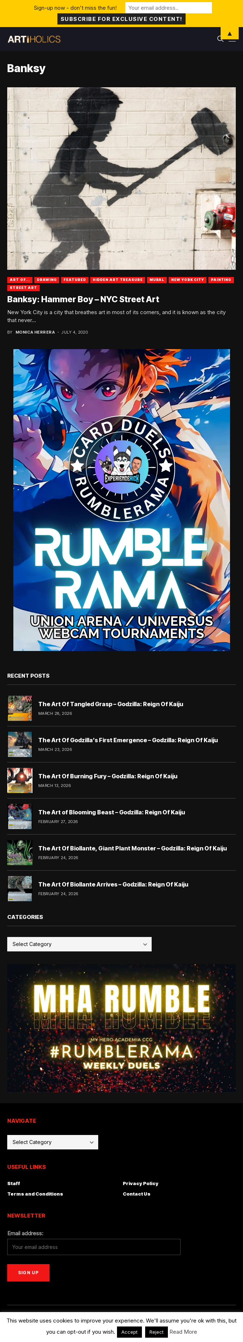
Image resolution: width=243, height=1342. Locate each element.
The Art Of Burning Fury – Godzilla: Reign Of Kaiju (107, 776)
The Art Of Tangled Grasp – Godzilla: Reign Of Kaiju (110, 704)
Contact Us (137, 1194)
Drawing (47, 280)
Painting (221, 280)
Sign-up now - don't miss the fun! (75, 7)
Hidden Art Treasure (118, 280)
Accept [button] (129, 1332)
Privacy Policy (141, 1183)
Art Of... (20, 280)
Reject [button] (156, 1332)
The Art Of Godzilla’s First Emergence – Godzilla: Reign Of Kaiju (128, 740)
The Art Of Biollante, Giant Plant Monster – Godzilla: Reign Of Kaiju (132, 848)
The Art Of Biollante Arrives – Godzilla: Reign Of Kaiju (113, 884)
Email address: (25, 1233)
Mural (157, 280)
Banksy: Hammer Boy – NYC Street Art (83, 299)
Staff (13, 1183)
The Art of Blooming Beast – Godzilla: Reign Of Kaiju (111, 812)
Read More (183, 1331)
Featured (75, 280)
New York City (187, 280)
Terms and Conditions (35, 1194)
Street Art (23, 288)
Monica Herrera (35, 332)
